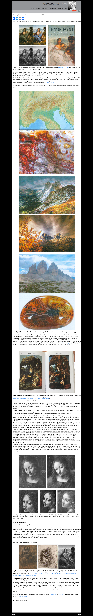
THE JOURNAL (45, 8)
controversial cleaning (63, 67)
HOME (32, 8)
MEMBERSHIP (53, 8)
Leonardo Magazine (66, 343)
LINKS (66, 8)
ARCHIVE (60, 8)
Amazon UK (53, 594)
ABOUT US (38, 8)
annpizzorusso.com (23, 596)
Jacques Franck (50, 82)
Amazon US (61, 594)
